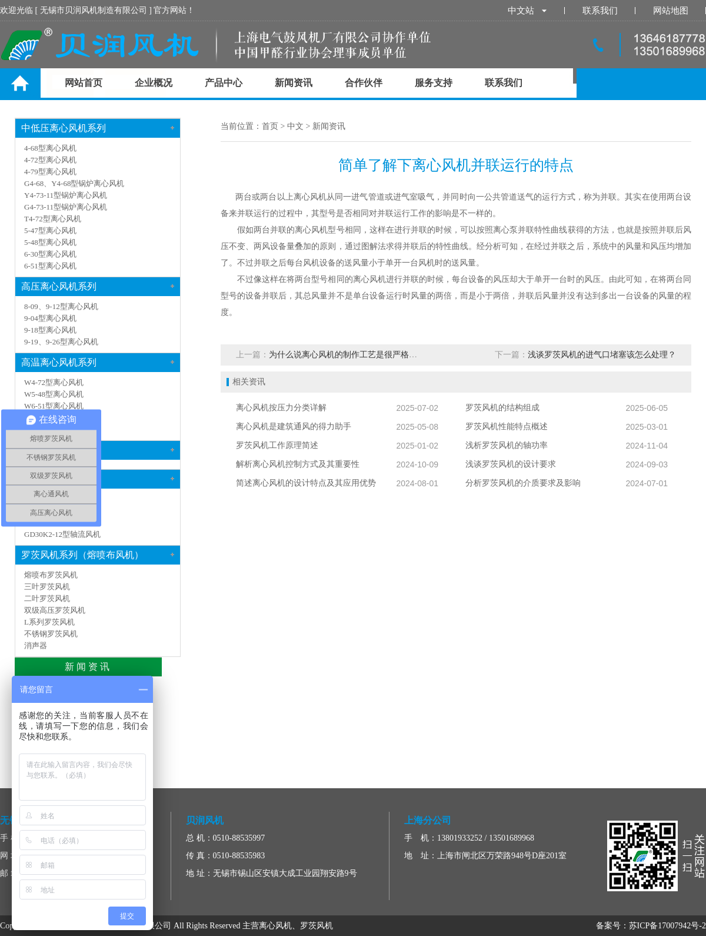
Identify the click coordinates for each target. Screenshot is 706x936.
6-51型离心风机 (50, 265)
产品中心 (223, 83)
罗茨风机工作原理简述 (277, 445)
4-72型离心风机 (50, 159)
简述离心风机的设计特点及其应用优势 (306, 483)
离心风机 (311, 229)
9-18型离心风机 (50, 330)
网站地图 (670, 10)
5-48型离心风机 (50, 242)
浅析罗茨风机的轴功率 (506, 445)
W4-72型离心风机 (54, 382)
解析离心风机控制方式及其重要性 (297, 464)
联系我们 (600, 10)
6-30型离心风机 (50, 254)
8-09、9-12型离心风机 (61, 306)
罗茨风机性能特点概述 (506, 426)
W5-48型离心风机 (54, 394)
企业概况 (153, 83)
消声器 (35, 645)
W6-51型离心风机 (54, 405)
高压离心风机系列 (58, 286)
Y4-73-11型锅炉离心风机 (65, 195)
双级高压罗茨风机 (54, 610)
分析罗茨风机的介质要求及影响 (523, 483)
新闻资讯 (293, 83)
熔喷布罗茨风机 (51, 574)
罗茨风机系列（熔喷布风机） (82, 555)
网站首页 (83, 83)
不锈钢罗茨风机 (51, 633)
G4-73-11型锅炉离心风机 (65, 207)
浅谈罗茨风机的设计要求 (510, 464)
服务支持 (433, 83)
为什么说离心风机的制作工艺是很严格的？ (347, 354)
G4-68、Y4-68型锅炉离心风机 (74, 183)
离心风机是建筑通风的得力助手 (293, 426)
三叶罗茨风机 (47, 586)
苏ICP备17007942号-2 (667, 925)
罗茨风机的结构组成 (502, 407)
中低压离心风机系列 (63, 128)
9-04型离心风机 (50, 318)
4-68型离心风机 (50, 148)
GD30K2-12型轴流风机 (62, 534)
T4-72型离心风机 (52, 218)
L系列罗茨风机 (49, 622)
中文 (295, 126)
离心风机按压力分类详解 (281, 407)
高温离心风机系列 (58, 362)
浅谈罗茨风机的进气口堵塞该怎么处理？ (602, 354)
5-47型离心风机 (50, 230)
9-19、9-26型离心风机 (61, 341)
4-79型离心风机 (50, 171)
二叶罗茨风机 (47, 598)
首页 (270, 126)
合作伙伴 (363, 83)
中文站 (527, 10)
